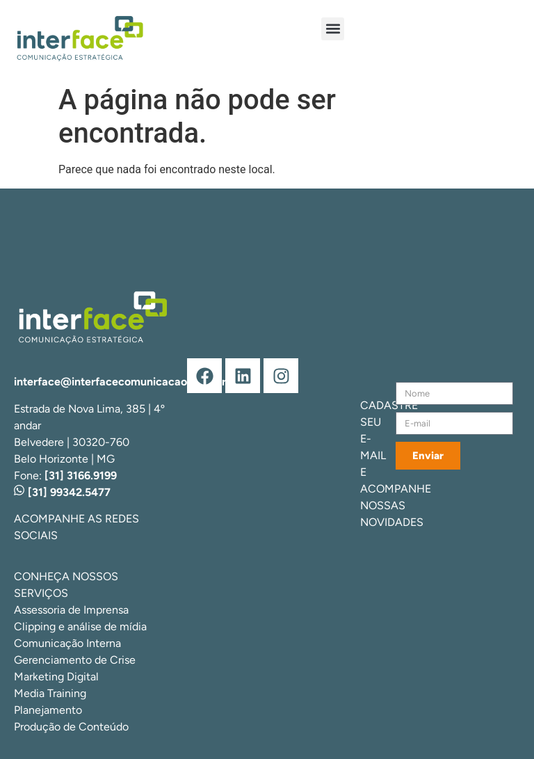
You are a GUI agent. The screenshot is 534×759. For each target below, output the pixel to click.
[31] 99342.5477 (62, 492)
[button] (332, 28)
